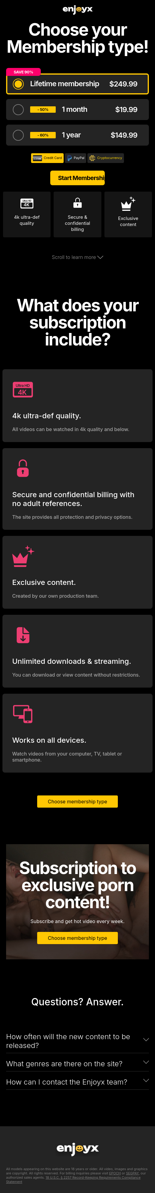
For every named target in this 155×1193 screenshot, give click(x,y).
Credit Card (47, 158)
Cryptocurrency (105, 158)
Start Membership (81, 178)
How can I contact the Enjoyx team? (66, 1082)
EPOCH (115, 1173)
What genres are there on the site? (64, 1063)
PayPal (75, 158)
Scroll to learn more (77, 257)
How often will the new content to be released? (68, 1041)
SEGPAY (132, 1173)
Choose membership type (77, 801)
